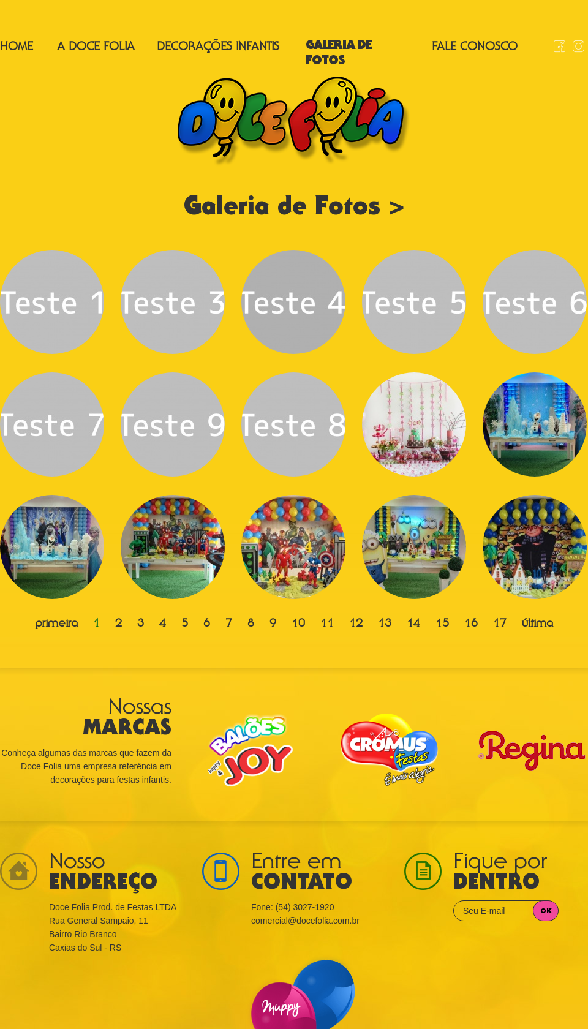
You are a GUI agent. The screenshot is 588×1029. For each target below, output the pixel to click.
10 (298, 624)
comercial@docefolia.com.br (305, 920)
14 (413, 624)
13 (384, 624)
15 (442, 624)
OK (546, 911)
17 (500, 624)
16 (471, 624)
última (537, 624)
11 (327, 624)
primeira (57, 624)
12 (356, 624)
